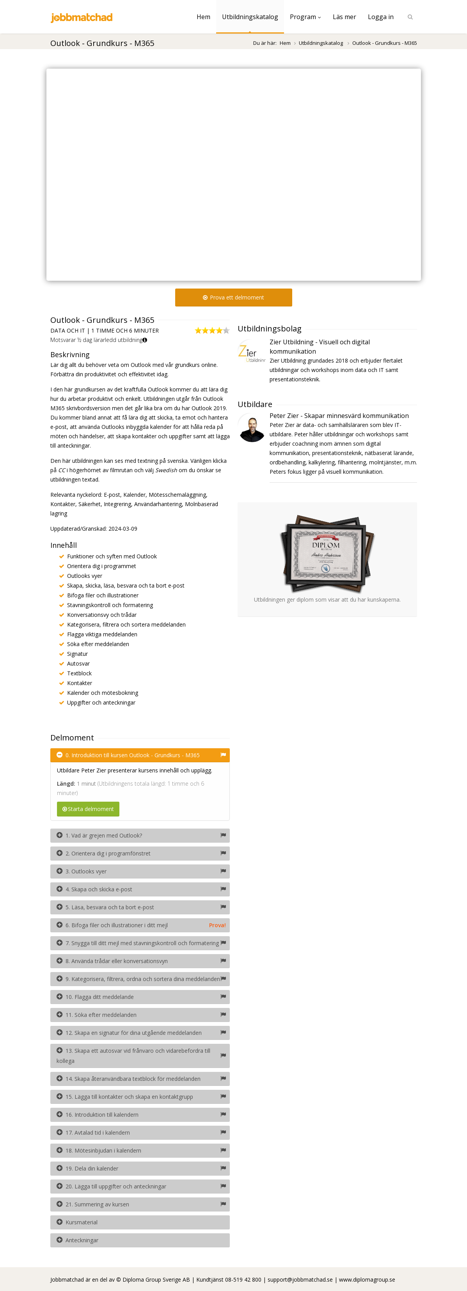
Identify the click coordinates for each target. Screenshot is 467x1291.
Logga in (381, 16)
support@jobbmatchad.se (300, 1279)
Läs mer (344, 16)
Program (305, 16)
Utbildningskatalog (250, 16)
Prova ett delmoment (233, 297)
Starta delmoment (88, 809)
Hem (203, 16)
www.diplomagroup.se (367, 1279)
